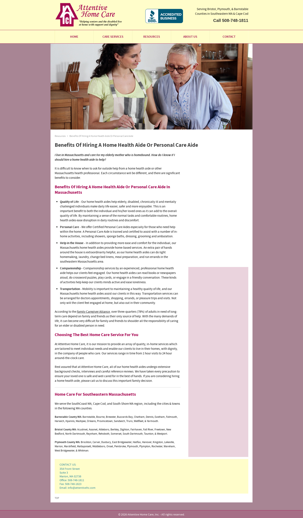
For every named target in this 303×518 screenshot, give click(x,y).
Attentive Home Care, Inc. (143, 514)
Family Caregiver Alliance (93, 312)
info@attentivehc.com (82, 488)
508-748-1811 (235, 20)
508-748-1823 (73, 484)
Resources (60, 136)
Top (57, 498)
